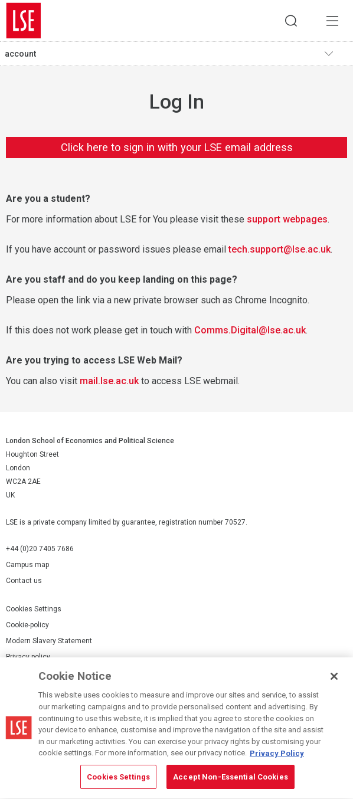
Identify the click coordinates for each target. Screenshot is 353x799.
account (20, 53)
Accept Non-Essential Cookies (230, 778)
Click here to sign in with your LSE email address (177, 147)
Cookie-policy (27, 625)
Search (291, 20)
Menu (332, 20)
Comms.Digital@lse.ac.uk (250, 330)
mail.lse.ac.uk (109, 381)
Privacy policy (28, 657)
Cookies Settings (33, 609)
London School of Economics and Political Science (23, 20)
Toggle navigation (336, 54)
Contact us (24, 581)
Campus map (27, 565)
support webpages (287, 219)
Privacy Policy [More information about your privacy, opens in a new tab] (277, 754)
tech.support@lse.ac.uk (279, 249)
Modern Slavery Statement (49, 641)
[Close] (334, 678)
